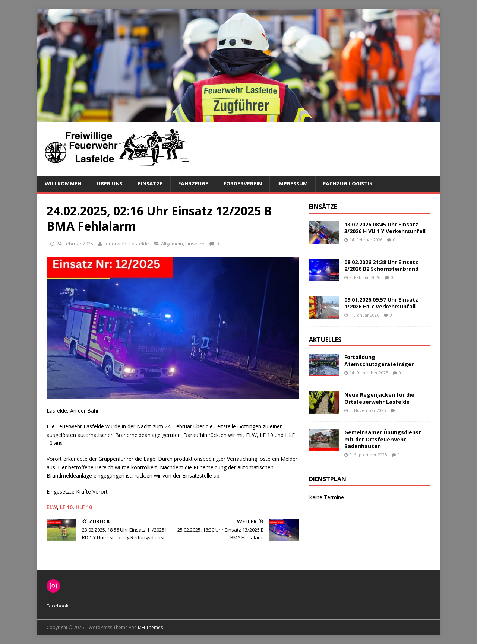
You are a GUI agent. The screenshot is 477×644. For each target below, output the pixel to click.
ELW (52, 507)
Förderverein (243, 183)
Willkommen (63, 183)
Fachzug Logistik (348, 183)
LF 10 (66, 507)
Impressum (292, 183)
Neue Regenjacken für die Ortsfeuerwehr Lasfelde (379, 398)
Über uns (110, 183)
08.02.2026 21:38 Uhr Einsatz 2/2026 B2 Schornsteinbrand (381, 265)
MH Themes (150, 627)
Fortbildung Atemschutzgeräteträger (379, 360)
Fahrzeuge (193, 183)
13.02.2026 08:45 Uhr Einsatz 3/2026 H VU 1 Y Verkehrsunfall (385, 228)
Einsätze (150, 183)
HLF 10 (84, 507)
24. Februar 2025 (74, 243)
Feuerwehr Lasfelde (126, 243)
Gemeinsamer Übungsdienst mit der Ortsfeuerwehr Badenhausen (382, 439)
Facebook (58, 605)
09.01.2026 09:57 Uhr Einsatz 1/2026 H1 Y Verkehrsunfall (381, 303)
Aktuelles (325, 340)
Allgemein (172, 243)
